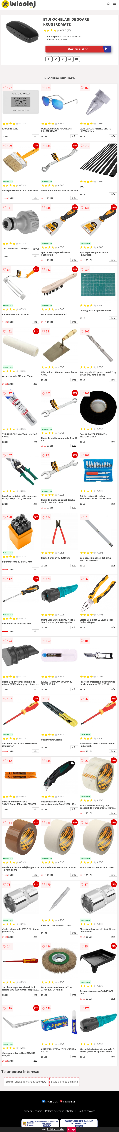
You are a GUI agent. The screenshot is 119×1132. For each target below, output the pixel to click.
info (35, 136)
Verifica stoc (89, 49)
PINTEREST (67, 1101)
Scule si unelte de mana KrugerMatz (26, 1081)
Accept (72, 1129)
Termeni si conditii (32, 1111)
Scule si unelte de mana (64, 1081)
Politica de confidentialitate (60, 1111)
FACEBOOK (50, 1101)
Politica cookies (86, 1111)
